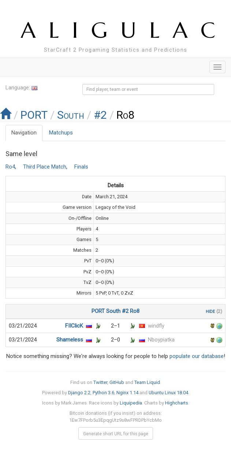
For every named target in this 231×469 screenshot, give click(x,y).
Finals (81, 166)
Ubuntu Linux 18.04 (168, 392)
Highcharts (176, 403)
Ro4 (10, 166)
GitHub (116, 382)
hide (210, 311)
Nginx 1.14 (127, 392)
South (70, 114)
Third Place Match (44, 166)
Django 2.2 (79, 392)
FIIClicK (74, 325)
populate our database (196, 356)
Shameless (69, 339)
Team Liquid (147, 382)
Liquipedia (131, 403)
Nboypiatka (161, 339)
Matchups (61, 132)
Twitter (100, 382)
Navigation (24, 132)
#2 (100, 114)
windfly (156, 325)
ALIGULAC (124, 30)
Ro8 (134, 311)
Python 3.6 (103, 392)
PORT (34, 114)
